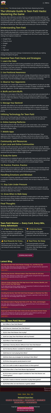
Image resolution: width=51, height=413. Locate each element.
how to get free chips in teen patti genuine (30, 400)
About (24, 394)
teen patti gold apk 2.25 (31, 402)
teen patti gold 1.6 (41, 400)
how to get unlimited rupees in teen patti (19, 402)
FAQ (32, 394)
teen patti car (9, 400)
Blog (6, 8)
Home (2, 8)
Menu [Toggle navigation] (45, 3)
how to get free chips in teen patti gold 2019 (18, 400)
